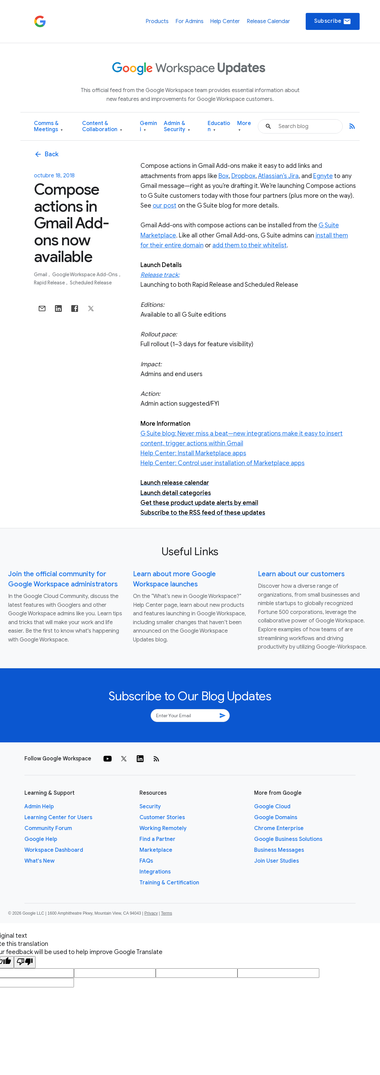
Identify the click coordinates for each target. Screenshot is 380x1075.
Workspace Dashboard (53, 850)
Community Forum (48, 828)
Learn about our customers (301, 574)
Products (157, 21)
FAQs (146, 861)
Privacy (151, 913)
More (244, 126)
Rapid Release (50, 283)
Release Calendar (268, 21)
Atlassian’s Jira (278, 176)
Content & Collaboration (102, 126)
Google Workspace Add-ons (85, 274)
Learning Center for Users (58, 817)
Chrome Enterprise (279, 828)
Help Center (225, 21)
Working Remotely (163, 828)
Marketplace (155, 850)
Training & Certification (169, 882)
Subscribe (332, 21)
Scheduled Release (91, 283)
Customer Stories (162, 817)
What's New (39, 861)
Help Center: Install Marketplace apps (193, 453)
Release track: (159, 275)
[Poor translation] (25, 962)
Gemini (148, 126)
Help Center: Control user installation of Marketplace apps (222, 463)
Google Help (40, 839)
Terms (166, 913)
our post (164, 205)
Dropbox (243, 176)
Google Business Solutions (288, 839)
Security (150, 806)
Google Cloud (272, 806)
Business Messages (279, 850)
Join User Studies (276, 861)
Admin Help (39, 806)
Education (219, 126)
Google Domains (275, 817)
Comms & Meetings (48, 126)
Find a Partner (157, 839)
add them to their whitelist (249, 245)
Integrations (155, 871)
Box (223, 176)
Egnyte (323, 176)
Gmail (41, 274)
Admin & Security (177, 126)
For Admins (189, 21)
